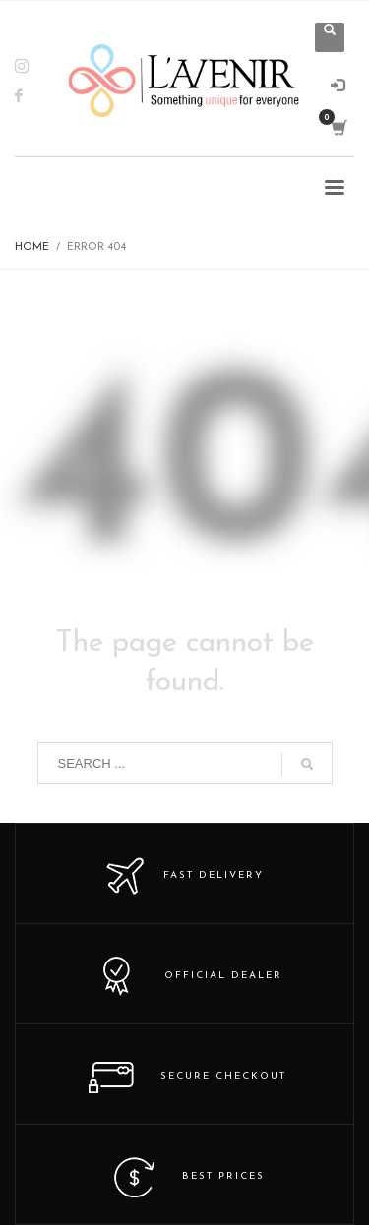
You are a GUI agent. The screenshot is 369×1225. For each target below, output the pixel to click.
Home (32, 247)
